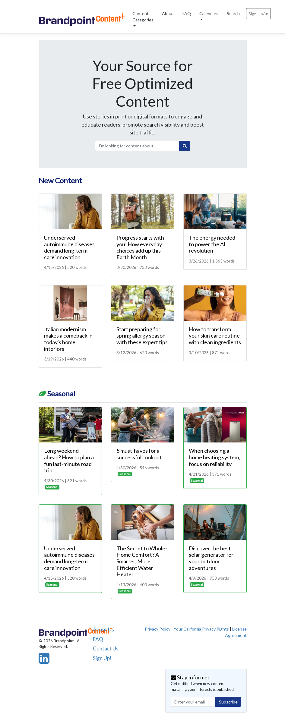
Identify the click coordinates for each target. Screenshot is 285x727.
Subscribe (228, 701)
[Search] (184, 146)
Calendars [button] (208, 13)
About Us (103, 629)
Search (233, 13)
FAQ (186, 13)
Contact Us (106, 648)
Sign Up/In (258, 13)
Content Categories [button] (143, 16)
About (168, 13)
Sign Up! (102, 658)
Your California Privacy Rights (201, 628)
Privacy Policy (157, 628)
